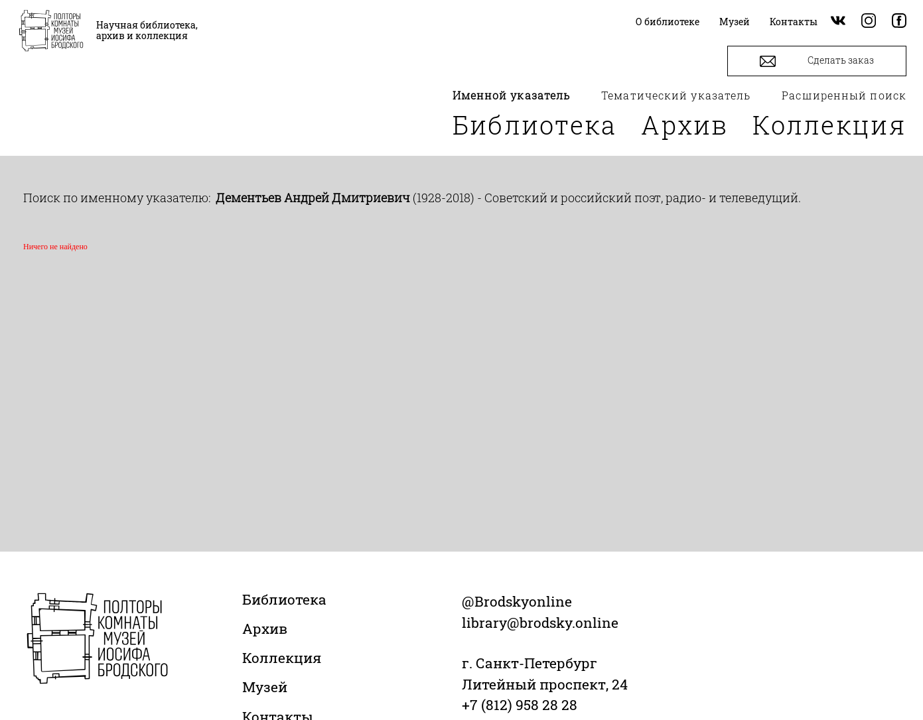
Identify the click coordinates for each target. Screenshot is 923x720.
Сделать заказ (817, 61)
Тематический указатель (675, 95)
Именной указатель (512, 95)
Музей (264, 687)
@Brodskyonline (517, 601)
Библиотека (535, 124)
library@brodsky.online (540, 622)
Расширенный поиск (844, 95)
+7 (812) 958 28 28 (519, 704)
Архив (685, 124)
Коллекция (829, 124)
